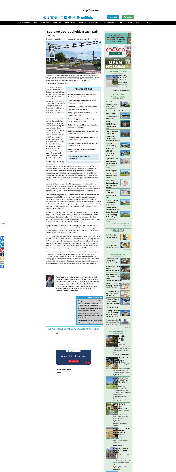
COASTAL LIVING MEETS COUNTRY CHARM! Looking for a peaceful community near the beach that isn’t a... (121, 391)
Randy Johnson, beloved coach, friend (90, 301)
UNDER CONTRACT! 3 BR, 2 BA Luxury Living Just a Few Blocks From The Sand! (112, 152)
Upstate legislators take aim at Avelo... (90, 320)
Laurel (115, 434)
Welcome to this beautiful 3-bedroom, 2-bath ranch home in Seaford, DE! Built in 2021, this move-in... (121, 85)
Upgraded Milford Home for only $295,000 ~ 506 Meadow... (119, 339)
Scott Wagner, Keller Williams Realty (111, 165)
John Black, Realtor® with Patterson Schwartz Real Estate (116, 109)
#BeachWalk (73, 158)
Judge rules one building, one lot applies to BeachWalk (88, 125)
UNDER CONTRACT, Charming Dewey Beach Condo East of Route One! (112, 144)
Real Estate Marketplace (118, 96)
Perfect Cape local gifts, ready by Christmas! (114, 284)
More (126, 250)
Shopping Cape (113, 247)
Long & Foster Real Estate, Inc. (120, 468)
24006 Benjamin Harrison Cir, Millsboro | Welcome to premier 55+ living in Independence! (112, 172)
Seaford (115, 80)
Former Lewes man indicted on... (88, 305)
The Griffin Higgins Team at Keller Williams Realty (113, 138)
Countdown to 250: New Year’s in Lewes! (114, 292)
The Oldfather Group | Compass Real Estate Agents (121, 423)
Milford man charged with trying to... (89, 323)
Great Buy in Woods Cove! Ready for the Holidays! (120, 450)
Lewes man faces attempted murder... (90, 308)
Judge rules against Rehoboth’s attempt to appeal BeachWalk (90, 149)
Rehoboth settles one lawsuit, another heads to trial (86, 137)
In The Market (118, 254)
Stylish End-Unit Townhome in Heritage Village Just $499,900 (112, 160)
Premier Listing (118, 71)
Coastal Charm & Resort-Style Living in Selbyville (112, 201)
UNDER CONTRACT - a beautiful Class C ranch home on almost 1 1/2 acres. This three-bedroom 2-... (121, 439)
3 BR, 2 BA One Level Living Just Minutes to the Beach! (112, 115)
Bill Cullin (111, 118)
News (125, 223)
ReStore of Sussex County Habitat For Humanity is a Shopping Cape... (114, 302)
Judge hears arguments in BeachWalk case (83, 131)
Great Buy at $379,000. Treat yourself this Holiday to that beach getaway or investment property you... (121, 461)
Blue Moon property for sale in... (88, 313)
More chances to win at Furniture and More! (114, 321)
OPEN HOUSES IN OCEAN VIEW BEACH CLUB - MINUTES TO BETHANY (112, 132)
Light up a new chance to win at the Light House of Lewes (114, 312)
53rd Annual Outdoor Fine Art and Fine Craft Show (114, 276)
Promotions (115, 223)
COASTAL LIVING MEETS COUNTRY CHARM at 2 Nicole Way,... (120, 381)
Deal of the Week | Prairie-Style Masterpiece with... (120, 406)
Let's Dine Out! (111, 235)
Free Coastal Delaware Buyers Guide (112, 182)
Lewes (115, 386)
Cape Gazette (112, 237)
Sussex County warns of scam (88, 303)
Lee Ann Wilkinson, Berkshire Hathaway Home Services (120, 399)
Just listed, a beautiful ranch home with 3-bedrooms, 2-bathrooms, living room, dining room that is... (121, 370)
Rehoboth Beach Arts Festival (113, 267)
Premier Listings (118, 332)
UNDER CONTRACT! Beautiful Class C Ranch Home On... (121, 430)
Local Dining (118, 230)
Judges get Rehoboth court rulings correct (83, 113)
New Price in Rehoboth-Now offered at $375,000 (111, 103)
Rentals (125, 225)
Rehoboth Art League (115, 263)
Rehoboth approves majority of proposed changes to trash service (92, 119)
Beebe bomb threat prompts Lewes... (90, 318)
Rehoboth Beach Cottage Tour (112, 260)
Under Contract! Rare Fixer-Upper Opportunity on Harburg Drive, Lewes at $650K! (112, 213)
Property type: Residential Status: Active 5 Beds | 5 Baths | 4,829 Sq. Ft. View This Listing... (121, 416)
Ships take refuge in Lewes (86, 310)
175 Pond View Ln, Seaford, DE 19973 (120, 77)
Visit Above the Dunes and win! (111, 244)
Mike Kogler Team (111, 127)
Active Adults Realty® (122, 90)
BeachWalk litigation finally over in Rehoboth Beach (87, 100)
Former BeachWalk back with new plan (82, 94)
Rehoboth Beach (117, 364)
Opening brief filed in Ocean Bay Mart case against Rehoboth (90, 143)
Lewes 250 (111, 295)
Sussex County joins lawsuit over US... (90, 315)
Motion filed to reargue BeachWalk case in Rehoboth (87, 107)
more (126, 327)
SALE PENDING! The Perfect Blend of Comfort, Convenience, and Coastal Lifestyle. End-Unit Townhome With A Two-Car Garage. (112, 191)
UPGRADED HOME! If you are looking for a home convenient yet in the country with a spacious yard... (121, 349)
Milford (115, 344)
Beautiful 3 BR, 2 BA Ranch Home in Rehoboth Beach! (120, 360)
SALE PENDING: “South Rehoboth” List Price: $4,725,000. (112, 123)
